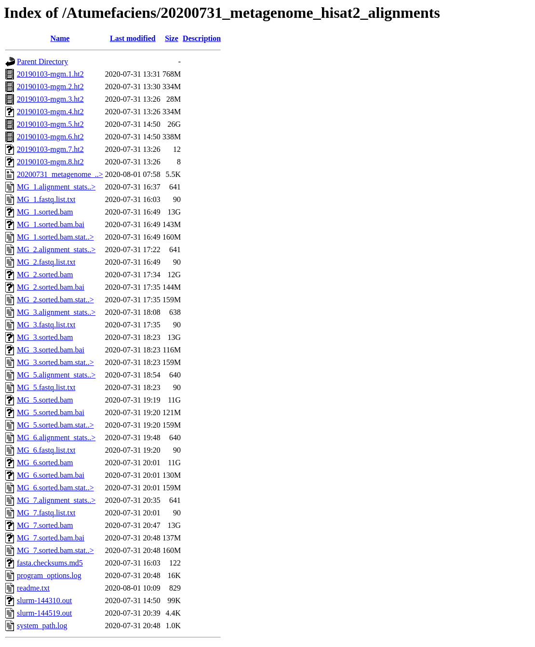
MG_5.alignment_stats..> (56, 375)
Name (59, 38)
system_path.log (42, 625)
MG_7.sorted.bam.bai (50, 538)
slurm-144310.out (44, 600)
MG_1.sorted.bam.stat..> (55, 237)
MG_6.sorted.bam (45, 462)
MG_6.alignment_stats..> (56, 437)
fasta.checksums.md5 (50, 563)
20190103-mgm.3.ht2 (50, 99)
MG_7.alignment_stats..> (56, 500)
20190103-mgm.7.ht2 (50, 149)
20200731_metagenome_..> (60, 174)
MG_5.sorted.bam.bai (50, 412)
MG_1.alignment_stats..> (56, 187)
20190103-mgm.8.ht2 (50, 162)
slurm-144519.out (44, 613)
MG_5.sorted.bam (45, 400)
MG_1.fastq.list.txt (46, 199)
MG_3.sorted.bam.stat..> (55, 362)
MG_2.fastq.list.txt (46, 262)
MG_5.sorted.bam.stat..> (55, 425)
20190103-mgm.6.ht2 (50, 137)
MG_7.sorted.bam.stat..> (55, 550)
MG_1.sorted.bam (45, 212)
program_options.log (49, 575)
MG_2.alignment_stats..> (56, 249)
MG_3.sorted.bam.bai (50, 350)
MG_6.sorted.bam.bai (50, 475)
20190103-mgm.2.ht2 (50, 86)
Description (202, 38)
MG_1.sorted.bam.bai (50, 224)
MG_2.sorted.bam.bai (50, 287)
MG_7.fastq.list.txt (46, 513)
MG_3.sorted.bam (45, 337)
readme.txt (33, 588)
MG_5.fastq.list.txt (46, 387)
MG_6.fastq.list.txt (46, 450)
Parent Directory (42, 61)
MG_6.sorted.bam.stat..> (55, 488)
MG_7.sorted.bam (45, 525)
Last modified (133, 38)
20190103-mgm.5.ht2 (50, 124)
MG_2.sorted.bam (45, 274)
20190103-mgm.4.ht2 (50, 112)
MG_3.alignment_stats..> (56, 312)
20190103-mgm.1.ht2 (50, 74)
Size (171, 38)
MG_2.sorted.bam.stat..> (55, 300)
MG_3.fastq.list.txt (46, 325)
